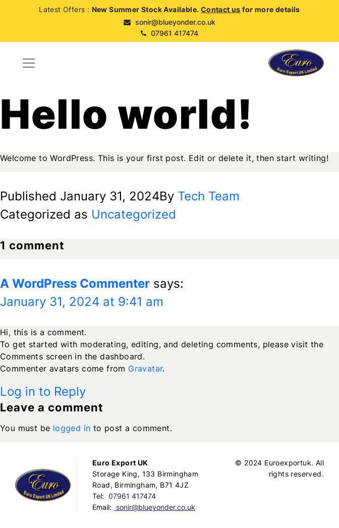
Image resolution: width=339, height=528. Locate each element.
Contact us (221, 9)
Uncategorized (133, 214)
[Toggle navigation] (28, 63)
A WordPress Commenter (75, 283)
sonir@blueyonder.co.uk (169, 22)
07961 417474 (169, 33)
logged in (72, 428)
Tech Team (209, 196)
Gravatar (145, 368)
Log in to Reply (43, 391)
